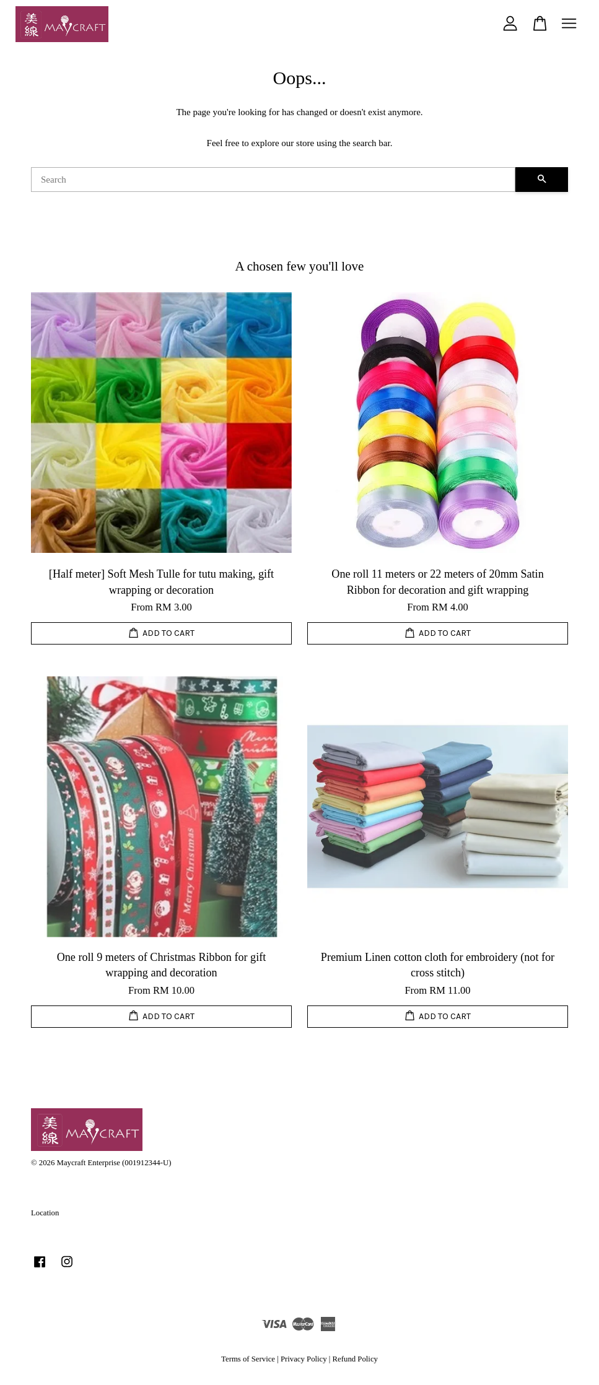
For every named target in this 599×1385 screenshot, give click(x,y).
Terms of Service (248, 1359)
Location (45, 1213)
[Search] (273, 179)
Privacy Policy (304, 1359)
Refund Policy (355, 1359)
